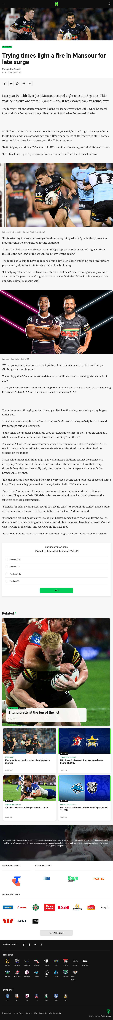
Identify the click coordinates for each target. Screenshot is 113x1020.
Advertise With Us (55, 1013)
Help (35, 1013)
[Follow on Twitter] (35, 944)
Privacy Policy (18, 1013)
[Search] (109, 4)
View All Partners (56, 933)
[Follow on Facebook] (30, 944)
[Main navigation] (3, 4)
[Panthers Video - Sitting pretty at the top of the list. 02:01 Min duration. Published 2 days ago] (56, 672)
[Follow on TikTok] (24, 944)
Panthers (7, 47)
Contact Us (43, 1013)
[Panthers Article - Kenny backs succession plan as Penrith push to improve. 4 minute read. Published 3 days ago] (29, 750)
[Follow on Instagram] (41, 944)
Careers (28, 1013)
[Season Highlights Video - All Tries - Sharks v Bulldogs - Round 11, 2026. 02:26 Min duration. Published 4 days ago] (29, 798)
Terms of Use (6, 1013)
